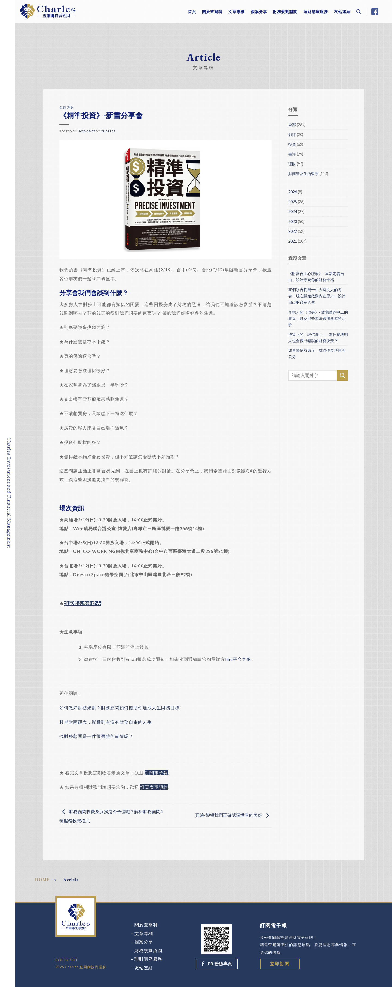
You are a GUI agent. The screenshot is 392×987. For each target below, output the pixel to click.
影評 (292, 134)
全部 (62, 107)
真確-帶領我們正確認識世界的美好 (233, 815)
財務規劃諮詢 (285, 11)
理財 (70, 107)
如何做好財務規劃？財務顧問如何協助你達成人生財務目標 (119, 707)
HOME (42, 880)
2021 (292, 241)
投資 (292, 144)
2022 (292, 231)
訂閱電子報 (156, 772)
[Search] (358, 11)
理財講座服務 (316, 11)
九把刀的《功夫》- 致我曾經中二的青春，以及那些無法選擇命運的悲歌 (318, 318)
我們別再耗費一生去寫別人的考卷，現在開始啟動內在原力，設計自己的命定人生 (316, 295)
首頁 (192, 11)
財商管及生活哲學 (303, 173)
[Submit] (342, 375)
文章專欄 (236, 11)
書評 (292, 154)
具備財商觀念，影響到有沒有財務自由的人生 (105, 722)
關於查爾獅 (212, 11)
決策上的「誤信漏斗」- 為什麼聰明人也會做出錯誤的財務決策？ (318, 337)
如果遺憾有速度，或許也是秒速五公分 (316, 353)
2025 (292, 201)
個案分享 (259, 11)
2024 (292, 211)
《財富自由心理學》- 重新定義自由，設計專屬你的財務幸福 (316, 276)
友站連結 (342, 11)
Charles (108, 131)
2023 (292, 221)
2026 (292, 192)
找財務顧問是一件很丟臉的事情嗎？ (96, 736)
